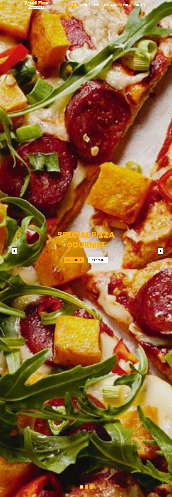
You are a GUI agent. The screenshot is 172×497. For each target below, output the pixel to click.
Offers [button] (126, 5)
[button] (13, 248)
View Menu (98, 259)
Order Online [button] (111, 5)
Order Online (74, 259)
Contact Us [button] (139, 5)
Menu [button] (97, 5)
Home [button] (73, 5)
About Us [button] (85, 5)
